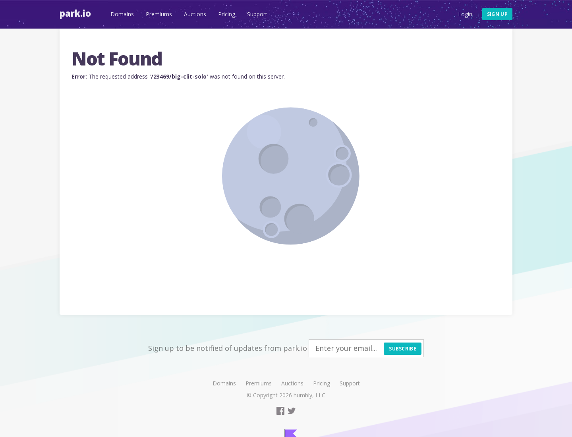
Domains (122, 14)
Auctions (195, 14)
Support (257, 14)
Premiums (159, 14)
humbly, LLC (309, 395)
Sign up (497, 14)
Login (465, 14)
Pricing (226, 14)
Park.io (75, 13)
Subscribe (402, 348)
